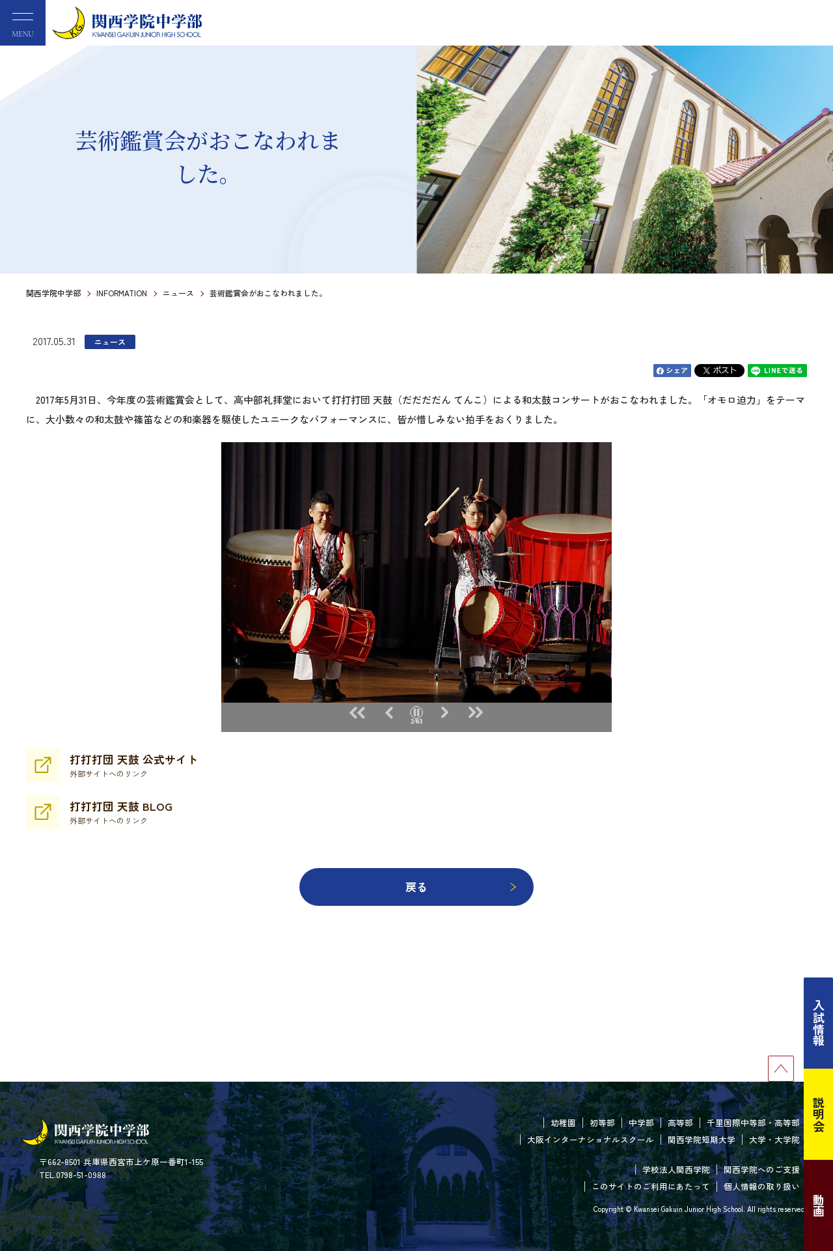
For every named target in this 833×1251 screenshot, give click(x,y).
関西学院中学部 (53, 292)
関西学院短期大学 (701, 1139)
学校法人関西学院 (676, 1169)
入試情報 (818, 1023)
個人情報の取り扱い (762, 1186)
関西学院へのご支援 (762, 1169)
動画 (818, 1205)
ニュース (178, 292)
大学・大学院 (774, 1139)
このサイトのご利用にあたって (651, 1186)
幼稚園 (563, 1122)
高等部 (680, 1122)
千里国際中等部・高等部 (753, 1122)
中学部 (641, 1122)
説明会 (818, 1114)
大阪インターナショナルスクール (590, 1139)
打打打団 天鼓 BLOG (121, 812)
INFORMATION (121, 292)
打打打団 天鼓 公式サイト (134, 765)
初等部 (602, 1122)
